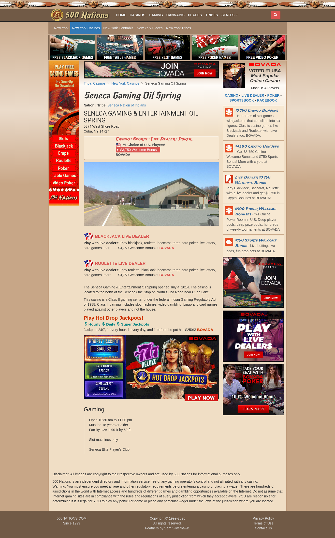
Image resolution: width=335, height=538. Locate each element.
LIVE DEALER (252, 95)
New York (61, 28)
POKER (273, 95)
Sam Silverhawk (176, 528)
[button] (230, 15)
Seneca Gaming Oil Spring (165, 83)
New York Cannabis (118, 28)
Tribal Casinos (95, 83)
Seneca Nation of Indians (126, 105)
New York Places (149, 28)
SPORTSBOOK (242, 100)
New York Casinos (86, 28)
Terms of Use (263, 523)
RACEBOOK (267, 100)
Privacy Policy (263, 518)
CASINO (231, 95)
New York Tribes (178, 28)
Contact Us (263, 528)
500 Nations (86, 15)
